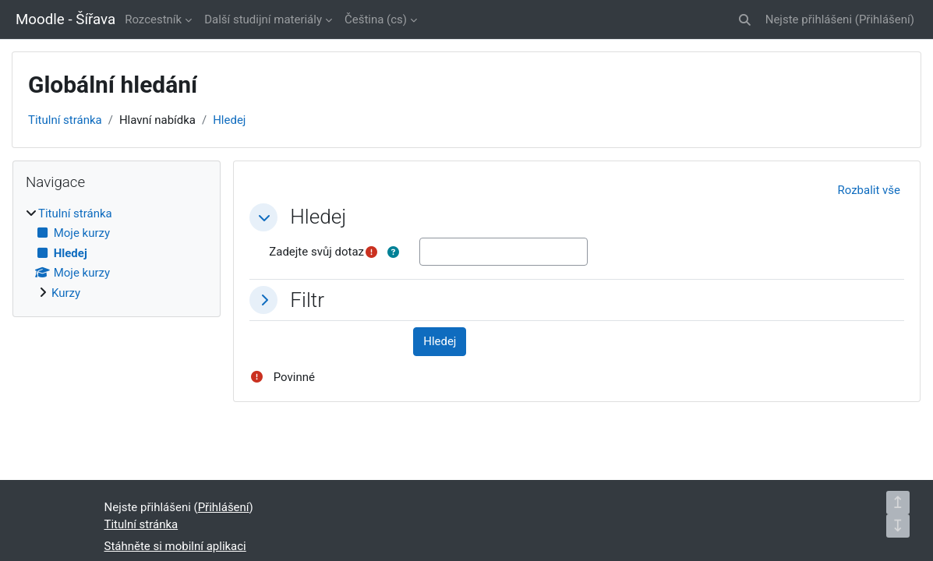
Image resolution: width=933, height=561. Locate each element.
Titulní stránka (65, 120)
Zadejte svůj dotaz (316, 252)
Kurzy (65, 293)
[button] (744, 20)
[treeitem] (116, 253)
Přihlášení (884, 19)
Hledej (229, 120)
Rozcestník (153, 19)
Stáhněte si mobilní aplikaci (175, 546)
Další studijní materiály (263, 19)
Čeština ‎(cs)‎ (376, 19)
